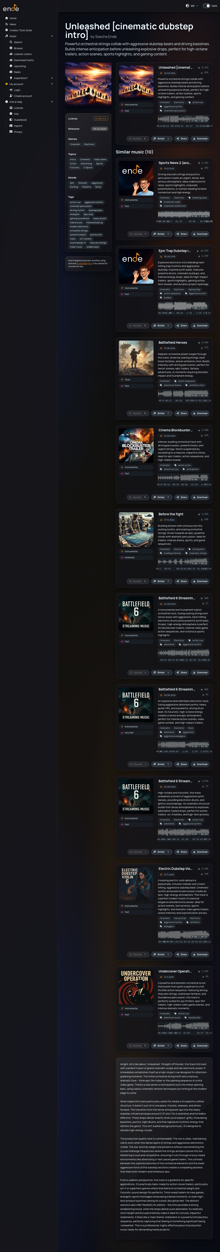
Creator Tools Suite (18, 30)
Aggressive (97, 182)
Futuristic (74, 167)
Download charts (21, 60)
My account (14, 84)
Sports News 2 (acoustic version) (185, 163)
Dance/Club (180, 918)
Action (73, 163)
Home (10, 18)
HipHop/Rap (194, 289)
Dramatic (82, 182)
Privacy (15, 131)
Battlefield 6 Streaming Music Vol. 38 (187, 781)
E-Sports (88, 167)
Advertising (86, 163)
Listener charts (20, 54)
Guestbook (18, 119)
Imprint (15, 125)
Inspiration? (18, 78)
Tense (98, 186)
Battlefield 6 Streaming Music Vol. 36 (187, 689)
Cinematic (75, 144)
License (16, 108)
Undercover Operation (176, 971)
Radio (15, 72)
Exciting (74, 186)
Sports (99, 163)
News (10, 24)
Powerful (86, 186)
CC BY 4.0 (100, 118)
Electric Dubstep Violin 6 (178, 868)
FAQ (14, 114)
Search (15, 42)
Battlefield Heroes (173, 342)
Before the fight (171, 514)
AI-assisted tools (84, 263)
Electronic (89, 144)
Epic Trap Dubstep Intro (177, 251)
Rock (190, 728)
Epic (72, 182)
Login (15, 90)
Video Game (100, 159)
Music (11, 36)
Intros (73, 159)
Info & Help (13, 101)
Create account (20, 96)
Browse (16, 48)
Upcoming (17, 66)
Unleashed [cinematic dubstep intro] (187, 67)
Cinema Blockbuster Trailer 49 (182, 430)
